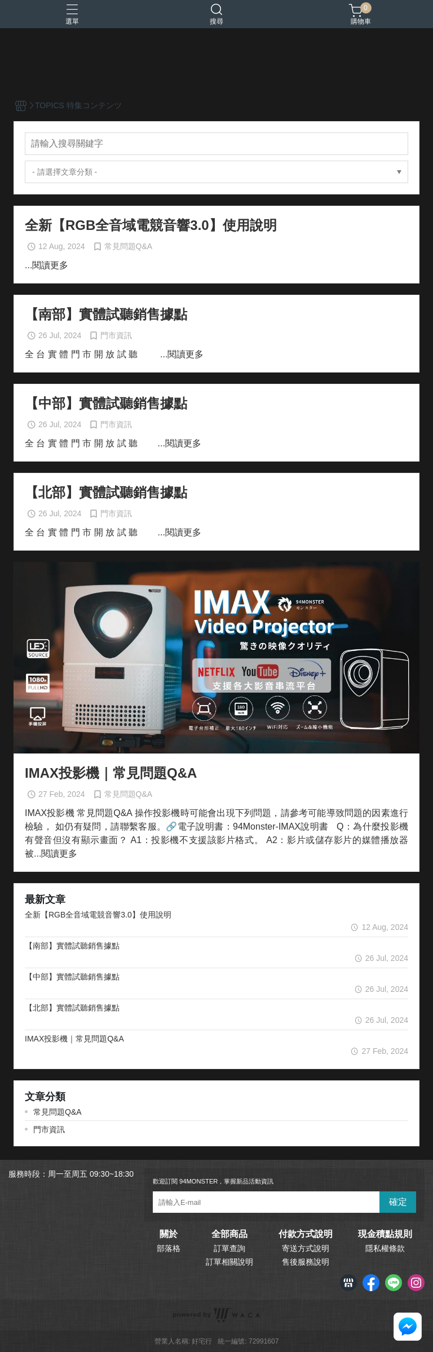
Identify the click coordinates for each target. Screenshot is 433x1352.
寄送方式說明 (305, 1248)
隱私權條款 (385, 1248)
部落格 (168, 1248)
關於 (169, 1234)
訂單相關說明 (229, 1262)
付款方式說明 (306, 1234)
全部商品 (229, 1234)
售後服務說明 (305, 1262)
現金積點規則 (385, 1234)
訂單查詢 (229, 1248)
